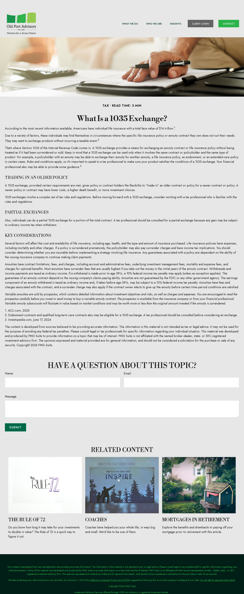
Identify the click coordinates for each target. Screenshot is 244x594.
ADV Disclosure (137, 588)
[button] (130, 14)
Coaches (96, 510)
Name (9, 364)
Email (127, 364)
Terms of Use (121, 588)
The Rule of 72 (26, 510)
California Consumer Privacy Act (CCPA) (109, 570)
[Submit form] (15, 418)
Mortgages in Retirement (196, 510)
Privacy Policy (106, 588)
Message (10, 387)
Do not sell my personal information (217, 570)
